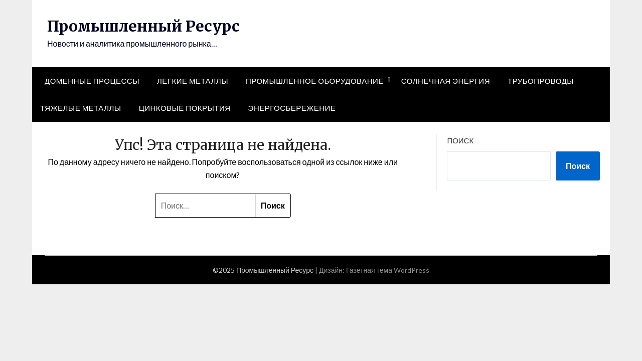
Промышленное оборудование (315, 80)
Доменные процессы (92, 80)
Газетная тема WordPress (387, 270)
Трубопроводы (541, 80)
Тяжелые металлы (80, 107)
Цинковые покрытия (185, 107)
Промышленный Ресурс (143, 26)
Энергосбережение (292, 107)
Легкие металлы (192, 80)
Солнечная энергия (445, 80)
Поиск (460, 140)
